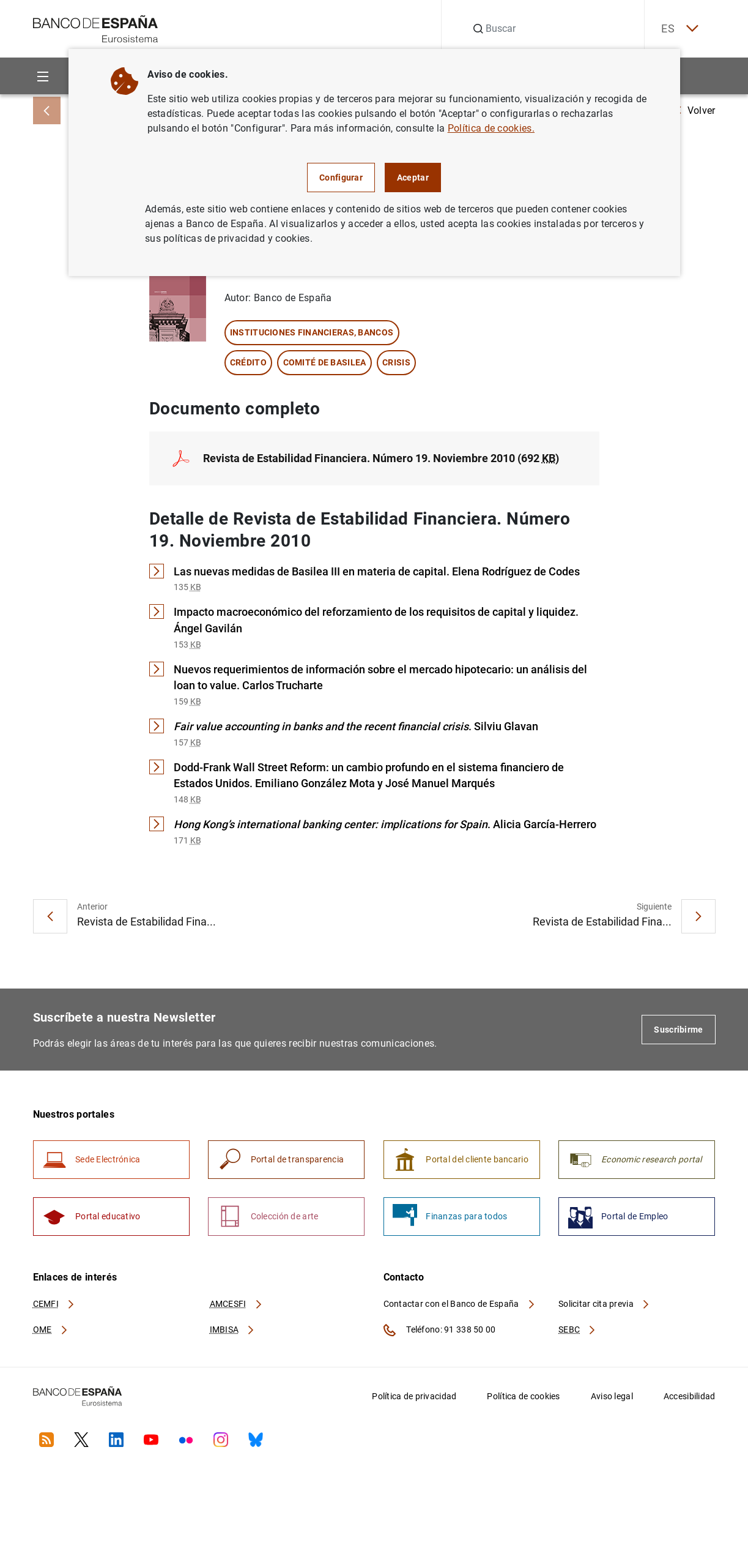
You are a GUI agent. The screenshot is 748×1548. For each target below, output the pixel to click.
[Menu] (43, 76)
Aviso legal (612, 1401)
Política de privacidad (414, 1401)
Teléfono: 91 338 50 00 (439, 1335)
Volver (695, 110)
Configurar (341, 177)
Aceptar (413, 177)
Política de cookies (523, 1401)
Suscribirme (678, 1032)
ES (677, 29)
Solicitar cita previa (604, 1309)
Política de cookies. (491, 128)
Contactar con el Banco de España (459, 1309)
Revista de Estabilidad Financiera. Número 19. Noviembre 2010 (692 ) (381, 458)
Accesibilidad (690, 1401)
